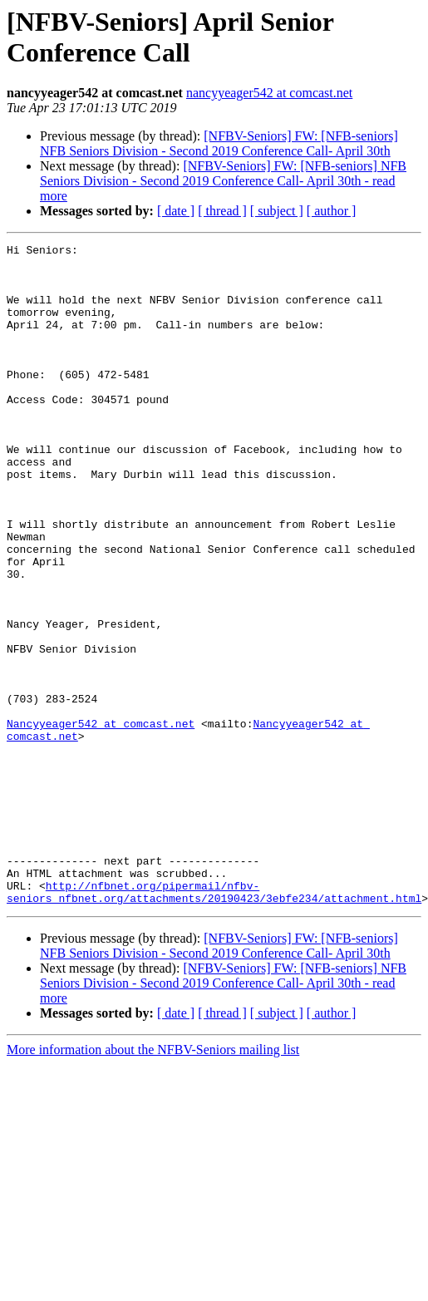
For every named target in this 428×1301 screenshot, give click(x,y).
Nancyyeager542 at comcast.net (100, 820)
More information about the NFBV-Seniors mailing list (153, 1182)
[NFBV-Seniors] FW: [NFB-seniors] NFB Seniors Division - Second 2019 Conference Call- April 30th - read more (223, 181)
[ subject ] (276, 211)
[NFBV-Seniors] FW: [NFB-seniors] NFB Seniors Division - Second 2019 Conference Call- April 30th (219, 143)
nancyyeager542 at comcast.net (269, 93)
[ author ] (332, 211)
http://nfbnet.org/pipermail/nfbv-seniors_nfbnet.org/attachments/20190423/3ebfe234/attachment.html (214, 1022)
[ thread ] (222, 211)
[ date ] (175, 211)
